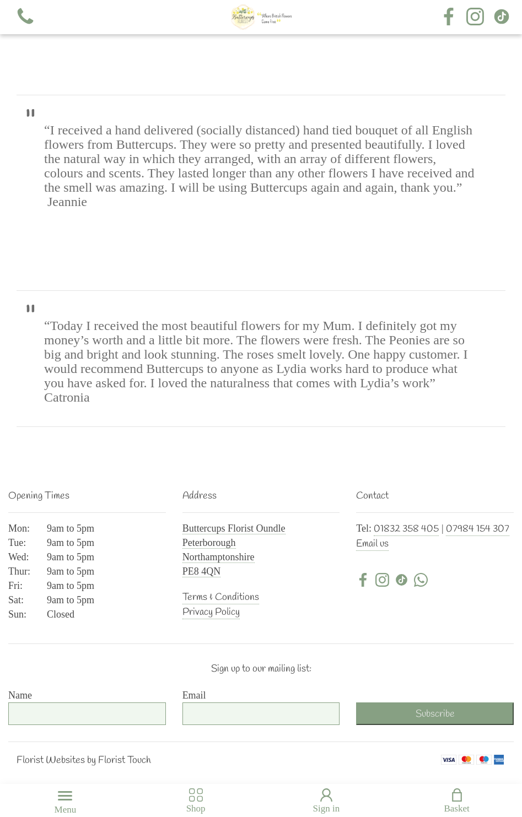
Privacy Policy (211, 612)
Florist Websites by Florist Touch (84, 760)
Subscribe (435, 714)
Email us (372, 543)
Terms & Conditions (220, 597)
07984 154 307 (477, 528)
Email (194, 695)
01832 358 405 (406, 528)
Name (20, 695)
